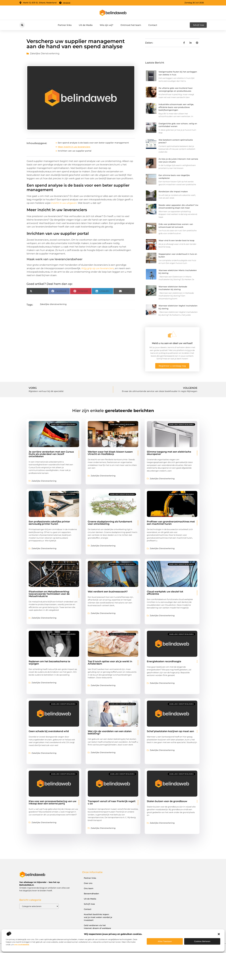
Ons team (88, 888)
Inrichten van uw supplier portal (74, 151)
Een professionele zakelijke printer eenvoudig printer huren (49, 522)
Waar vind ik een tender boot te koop (176, 240)
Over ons (88, 883)
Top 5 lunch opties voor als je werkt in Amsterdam (110, 662)
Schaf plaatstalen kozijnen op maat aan (170, 731)
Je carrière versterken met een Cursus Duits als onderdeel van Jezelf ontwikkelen (51, 454)
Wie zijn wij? (106, 25)
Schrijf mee (89, 904)
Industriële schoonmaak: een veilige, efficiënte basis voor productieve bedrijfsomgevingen (176, 107)
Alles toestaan (165, 941)
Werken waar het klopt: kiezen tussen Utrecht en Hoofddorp (110, 452)
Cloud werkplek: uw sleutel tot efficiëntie (165, 592)
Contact (152, 25)
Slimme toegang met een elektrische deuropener (169, 452)
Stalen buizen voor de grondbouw (167, 801)
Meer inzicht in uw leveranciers (74, 146)
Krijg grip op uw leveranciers (97, 268)
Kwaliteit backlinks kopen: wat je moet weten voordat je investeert (98, 917)
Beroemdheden (91, 893)
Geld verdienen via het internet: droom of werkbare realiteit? (97, 928)
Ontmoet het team (130, 25)
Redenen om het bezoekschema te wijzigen (49, 662)
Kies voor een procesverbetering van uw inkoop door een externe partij (52, 802)
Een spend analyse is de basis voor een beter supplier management (93, 142)
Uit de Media (86, 25)
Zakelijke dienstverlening (44, 53)
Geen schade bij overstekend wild (49, 731)
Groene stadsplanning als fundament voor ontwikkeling (110, 522)
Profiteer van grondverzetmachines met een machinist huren (171, 522)
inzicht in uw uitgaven (64, 203)
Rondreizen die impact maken (173, 191)
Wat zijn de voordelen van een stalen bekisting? (110, 732)
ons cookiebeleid (21, 944)
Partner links (65, 25)
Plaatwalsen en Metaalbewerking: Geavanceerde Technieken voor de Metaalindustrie (49, 594)
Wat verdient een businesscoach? (108, 591)
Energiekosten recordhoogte (164, 661)
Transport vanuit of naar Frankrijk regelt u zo (111, 802)
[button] (218, 934)
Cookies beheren (202, 941)
